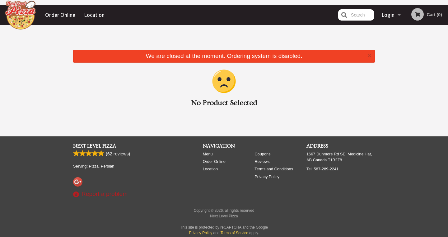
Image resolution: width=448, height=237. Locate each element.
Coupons (262, 154)
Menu (208, 154)
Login (388, 15)
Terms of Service (234, 233)
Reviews (261, 161)
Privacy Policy (266, 176)
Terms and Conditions (273, 169)
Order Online (60, 15)
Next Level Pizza (94, 146)
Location (94, 15)
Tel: (322, 169)
